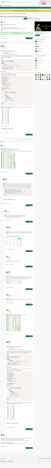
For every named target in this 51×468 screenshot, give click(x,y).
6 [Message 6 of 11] (8, 251)
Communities (23, 5)
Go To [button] (49, 7)
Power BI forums (3, 13)
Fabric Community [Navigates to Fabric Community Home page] (8, 5)
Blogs (27, 5)
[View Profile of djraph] (3, 147)
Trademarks (49, 462)
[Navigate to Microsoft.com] (2, 5)
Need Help (4, 36)
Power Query (23, 13)
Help (46, 7)
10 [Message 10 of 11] (8, 336)
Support (33, 5)
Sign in (44, 7)
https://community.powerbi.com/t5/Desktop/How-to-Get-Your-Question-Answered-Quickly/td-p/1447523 (15, 444)
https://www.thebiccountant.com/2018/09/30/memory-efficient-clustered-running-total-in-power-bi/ (17, 189)
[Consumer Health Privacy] (10, 465)
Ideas (20, 5)
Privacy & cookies (41, 462)
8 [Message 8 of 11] (8, 289)
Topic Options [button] (30, 18)
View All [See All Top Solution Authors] (36, 52)
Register (41, 7)
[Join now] (37, 35)
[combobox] (40, 9)
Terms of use (45, 462)
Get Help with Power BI (15, 13)
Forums (13, 5)
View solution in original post (5, 128)
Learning (30, 5)
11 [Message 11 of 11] (3, 134)
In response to (7, 214)
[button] (25, 18)
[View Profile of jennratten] (11, 229)
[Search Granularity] (27, 9)
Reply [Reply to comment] (31, 136)
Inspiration (16, 5)
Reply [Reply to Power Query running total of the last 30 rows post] (31, 38)
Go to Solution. (18, 33)
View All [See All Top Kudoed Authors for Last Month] (36, 69)
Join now (37, 10)
